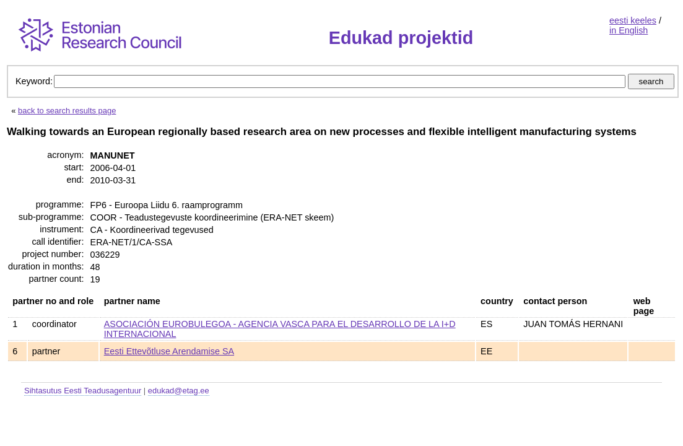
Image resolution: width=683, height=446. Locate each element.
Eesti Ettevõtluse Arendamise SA (169, 351)
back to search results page (67, 110)
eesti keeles (632, 20)
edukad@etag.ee (178, 390)
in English (628, 30)
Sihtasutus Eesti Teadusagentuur (82, 390)
